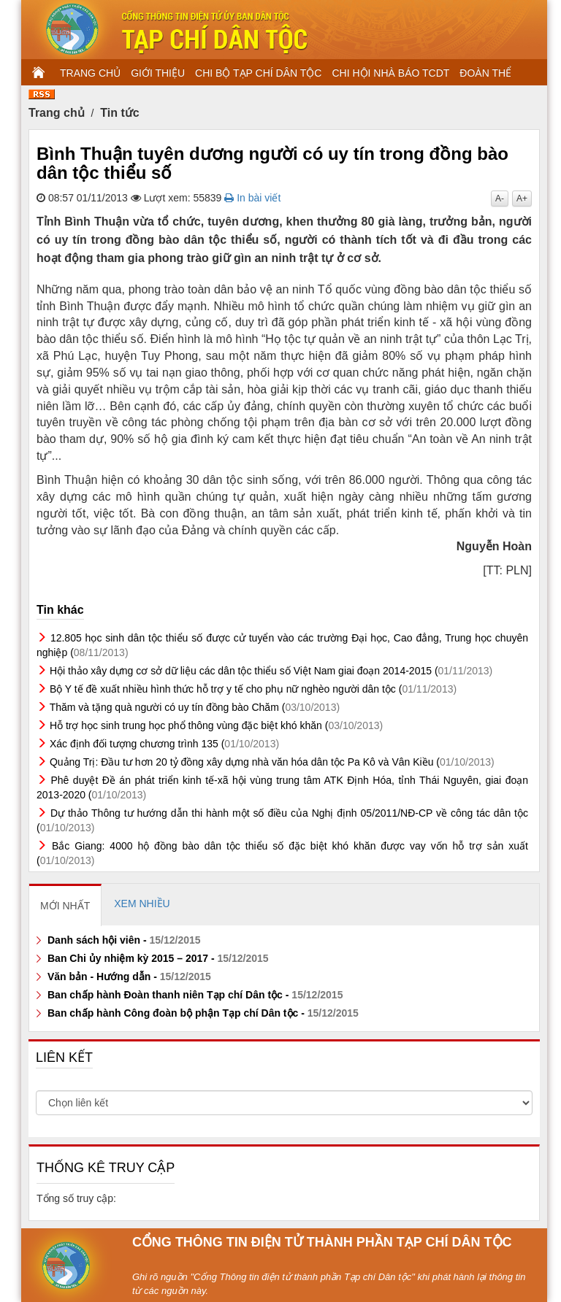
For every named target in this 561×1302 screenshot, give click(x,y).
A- (499, 198)
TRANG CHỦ (90, 73)
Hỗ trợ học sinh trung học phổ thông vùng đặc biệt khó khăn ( (216, 725)
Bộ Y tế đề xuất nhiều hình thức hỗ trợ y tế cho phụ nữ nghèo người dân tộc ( (253, 689)
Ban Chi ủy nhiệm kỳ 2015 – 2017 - (158, 958)
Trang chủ (56, 113)
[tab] (65, 905)
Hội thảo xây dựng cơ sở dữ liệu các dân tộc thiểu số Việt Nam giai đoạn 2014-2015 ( (271, 671)
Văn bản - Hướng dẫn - (129, 976)
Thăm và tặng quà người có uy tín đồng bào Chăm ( (195, 707)
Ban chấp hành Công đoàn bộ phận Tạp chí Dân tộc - (203, 1013)
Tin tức (119, 113)
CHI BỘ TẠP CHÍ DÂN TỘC (258, 73)
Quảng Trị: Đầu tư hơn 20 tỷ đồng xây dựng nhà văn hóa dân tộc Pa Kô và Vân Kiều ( (272, 762)
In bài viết (252, 198)
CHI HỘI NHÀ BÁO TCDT (390, 73)
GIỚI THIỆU (158, 73)
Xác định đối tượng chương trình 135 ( (164, 744)
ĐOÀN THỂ (485, 73)
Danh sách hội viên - (124, 940)
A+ (521, 198)
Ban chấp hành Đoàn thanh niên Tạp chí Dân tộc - (195, 995)
